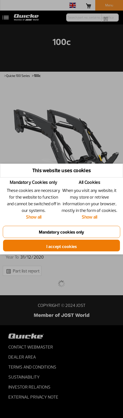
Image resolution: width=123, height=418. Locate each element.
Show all (33, 217)
